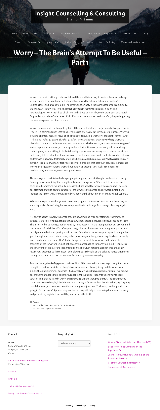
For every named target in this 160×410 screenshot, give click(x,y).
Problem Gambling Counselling (79, 42)
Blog (36, 33)
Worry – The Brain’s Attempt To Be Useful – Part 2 (54, 305)
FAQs (146, 33)
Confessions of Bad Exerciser (121, 367)
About (25, 33)
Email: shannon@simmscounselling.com (28, 360)
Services (50, 33)
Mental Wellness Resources (133, 42)
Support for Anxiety (106, 42)
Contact (18, 42)
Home (14, 33)
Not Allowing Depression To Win (47, 309)
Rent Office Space (130, 33)
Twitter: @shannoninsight (21, 386)
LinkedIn (12, 379)
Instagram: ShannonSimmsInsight (25, 393)
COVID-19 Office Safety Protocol (101, 33)
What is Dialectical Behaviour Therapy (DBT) (129, 342)
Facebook (13, 371)
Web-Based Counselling (70, 33)
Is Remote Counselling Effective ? (124, 363)
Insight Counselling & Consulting (80, 13)
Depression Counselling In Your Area (43, 42)
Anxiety (36, 302)
